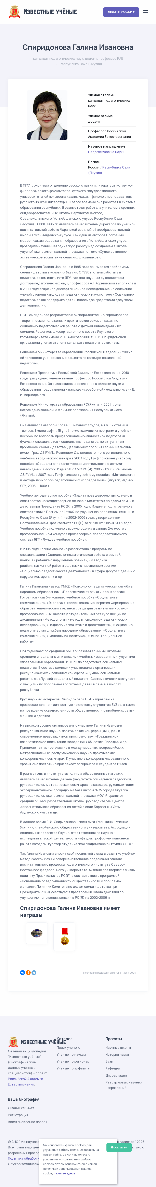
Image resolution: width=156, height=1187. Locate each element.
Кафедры (112, 1068)
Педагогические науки (106, 152)
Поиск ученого (68, 1047)
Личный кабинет (121, 12)
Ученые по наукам (71, 1054)
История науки (117, 1054)
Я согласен (119, 1147)
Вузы (109, 1061)
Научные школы (118, 1047)
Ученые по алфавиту (73, 1068)
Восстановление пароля (27, 1122)
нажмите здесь (64, 1173)
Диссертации (116, 1075)
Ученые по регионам (73, 1061)
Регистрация (18, 1115)
